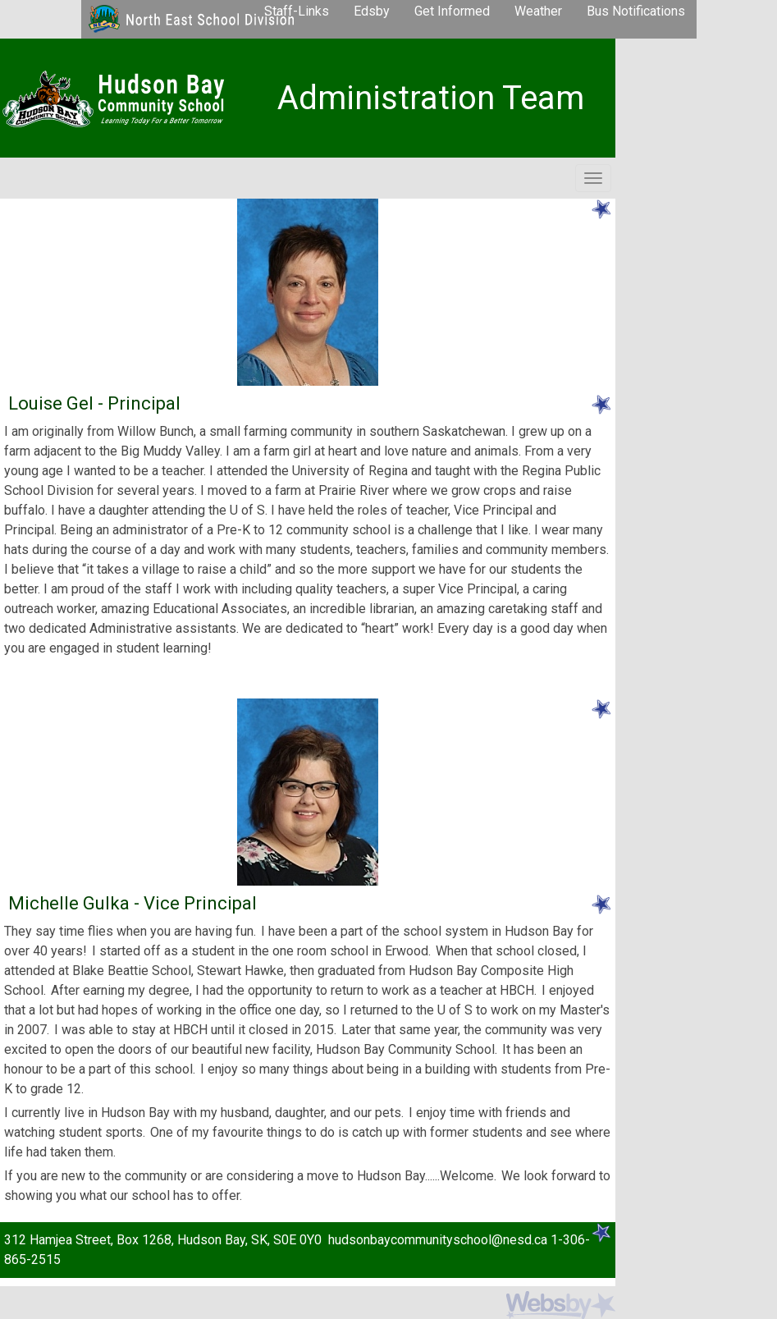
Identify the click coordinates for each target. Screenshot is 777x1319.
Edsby (372, 11)
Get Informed (452, 11)
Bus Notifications (636, 11)
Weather (538, 11)
